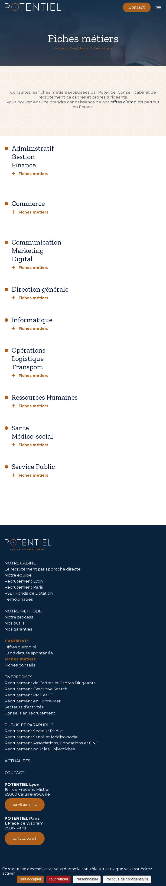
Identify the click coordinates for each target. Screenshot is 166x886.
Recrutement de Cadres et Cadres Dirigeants (50, 683)
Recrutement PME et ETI (30, 695)
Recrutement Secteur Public (34, 731)
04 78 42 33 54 (24, 804)
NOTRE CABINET (22, 563)
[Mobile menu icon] (158, 7)
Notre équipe (18, 575)
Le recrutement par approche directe (43, 569)
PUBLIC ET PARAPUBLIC (29, 725)
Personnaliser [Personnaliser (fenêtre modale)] (86, 879)
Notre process (19, 617)
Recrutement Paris (24, 587)
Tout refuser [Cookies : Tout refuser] (58, 879)
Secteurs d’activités (24, 707)
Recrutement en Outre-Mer (33, 701)
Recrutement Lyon (24, 581)
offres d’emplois (127, 102)
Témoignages (19, 599)
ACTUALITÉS (17, 761)
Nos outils (15, 623)
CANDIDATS (17, 641)
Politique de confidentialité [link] (127, 879)
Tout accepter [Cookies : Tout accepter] (30, 879)
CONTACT (15, 772)
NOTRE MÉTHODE (23, 611)
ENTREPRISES (19, 677)
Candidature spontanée (29, 653)
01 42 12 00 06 (24, 838)
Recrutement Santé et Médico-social (41, 737)
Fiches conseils (20, 665)
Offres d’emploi (20, 647)
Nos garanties (18, 629)
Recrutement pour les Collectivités (40, 749)
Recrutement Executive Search (36, 689)
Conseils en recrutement (30, 713)
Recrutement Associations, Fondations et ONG (52, 743)
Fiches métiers (20, 659)
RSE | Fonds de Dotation (29, 593)
